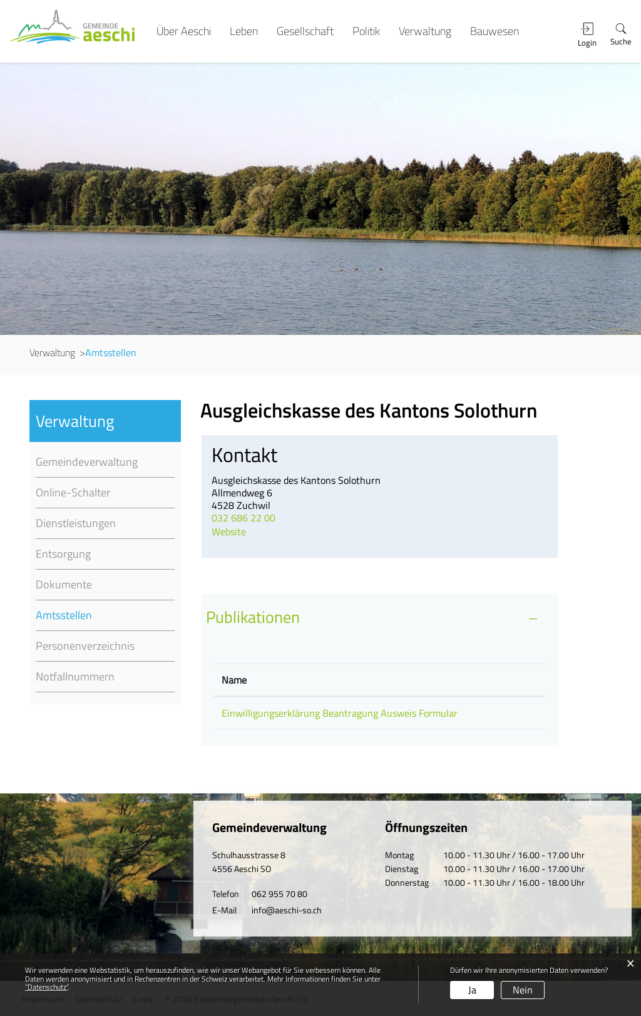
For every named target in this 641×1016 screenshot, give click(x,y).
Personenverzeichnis (85, 645)
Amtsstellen (94, 615)
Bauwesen (494, 31)
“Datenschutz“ (46, 987)
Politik (366, 31)
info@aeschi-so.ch (287, 909)
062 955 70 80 (279, 893)
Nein (523, 989)
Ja (472, 989)
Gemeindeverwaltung (87, 461)
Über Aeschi (183, 31)
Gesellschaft (305, 31)
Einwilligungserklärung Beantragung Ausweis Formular (340, 713)
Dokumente (64, 584)
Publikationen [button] (253, 617)
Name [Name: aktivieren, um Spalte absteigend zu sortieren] (234, 679)
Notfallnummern (75, 676)
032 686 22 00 (243, 517)
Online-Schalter (73, 492)
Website (236, 531)
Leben (244, 31)
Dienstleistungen (76, 523)
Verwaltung (425, 31)
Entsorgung (63, 553)
